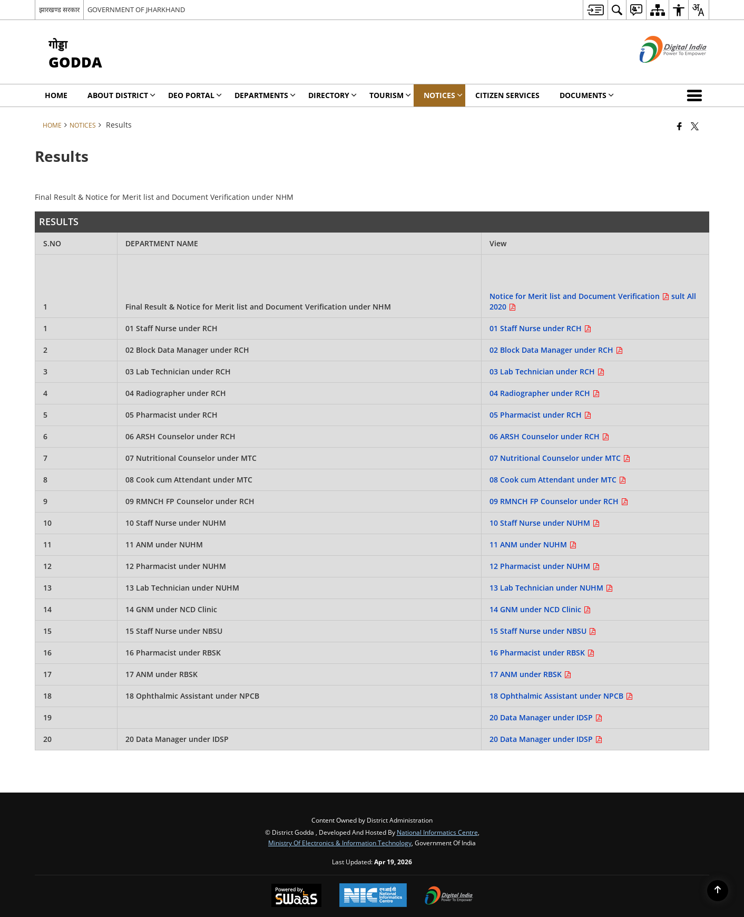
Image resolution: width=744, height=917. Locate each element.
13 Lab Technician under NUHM (551, 588)
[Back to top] (717, 890)
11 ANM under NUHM (533, 544)
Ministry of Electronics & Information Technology (340, 842)
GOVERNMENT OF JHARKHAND (136, 9)
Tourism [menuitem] (390, 95)
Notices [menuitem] (443, 95)
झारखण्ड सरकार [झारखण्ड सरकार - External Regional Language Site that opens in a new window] (59, 9)
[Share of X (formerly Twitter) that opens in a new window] (694, 126)
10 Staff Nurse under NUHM (545, 523)
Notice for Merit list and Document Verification (580, 296)
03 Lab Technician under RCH (547, 371)
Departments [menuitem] (265, 95)
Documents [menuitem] (587, 95)
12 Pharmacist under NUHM (545, 566)
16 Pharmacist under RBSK (542, 653)
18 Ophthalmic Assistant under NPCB (561, 696)
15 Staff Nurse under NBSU (543, 631)
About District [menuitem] (121, 95)
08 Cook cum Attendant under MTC (558, 480)
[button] (696, 95)
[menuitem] (595, 10)
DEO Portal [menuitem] (195, 95)
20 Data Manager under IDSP (546, 717)
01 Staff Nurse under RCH (540, 328)
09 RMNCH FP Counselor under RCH (559, 501)
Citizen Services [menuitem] (507, 95)
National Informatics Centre (437, 832)
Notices (83, 125)
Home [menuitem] (56, 95)
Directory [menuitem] (332, 95)
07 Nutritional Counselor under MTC (560, 458)
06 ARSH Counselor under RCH (549, 436)
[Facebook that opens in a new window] (679, 126)
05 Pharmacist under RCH (540, 415)
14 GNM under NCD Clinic (540, 609)
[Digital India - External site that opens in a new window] (660, 71)
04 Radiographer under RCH (545, 393)
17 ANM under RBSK (530, 674)
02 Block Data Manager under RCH (556, 350)
